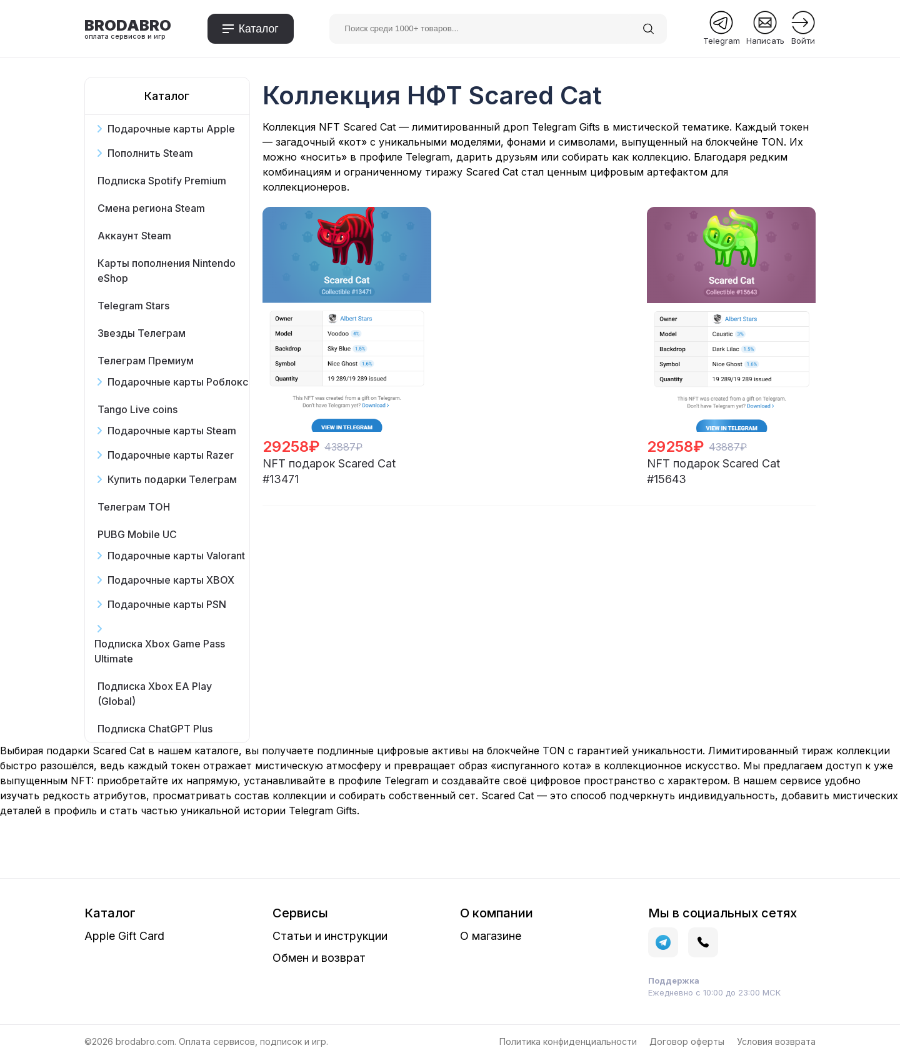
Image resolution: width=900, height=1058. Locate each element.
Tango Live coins (138, 409)
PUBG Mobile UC (137, 534)
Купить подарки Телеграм (172, 479)
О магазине (490, 935)
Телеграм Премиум (146, 360)
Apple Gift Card (124, 935)
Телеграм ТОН (134, 507)
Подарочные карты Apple (171, 128)
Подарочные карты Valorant (176, 555)
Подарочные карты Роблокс (178, 382)
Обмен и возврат (319, 957)
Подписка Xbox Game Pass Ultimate (159, 651)
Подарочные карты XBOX (171, 580)
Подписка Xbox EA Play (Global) (155, 693)
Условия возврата (776, 1041)
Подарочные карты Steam (172, 430)
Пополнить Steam (150, 153)
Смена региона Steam (151, 208)
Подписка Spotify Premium (162, 180)
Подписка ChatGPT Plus (155, 728)
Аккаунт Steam (134, 235)
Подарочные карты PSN (167, 604)
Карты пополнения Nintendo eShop (167, 270)
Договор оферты (686, 1041)
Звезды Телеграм (142, 333)
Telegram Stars (133, 305)
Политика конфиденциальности (568, 1041)
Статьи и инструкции (330, 935)
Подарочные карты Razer (171, 455)
